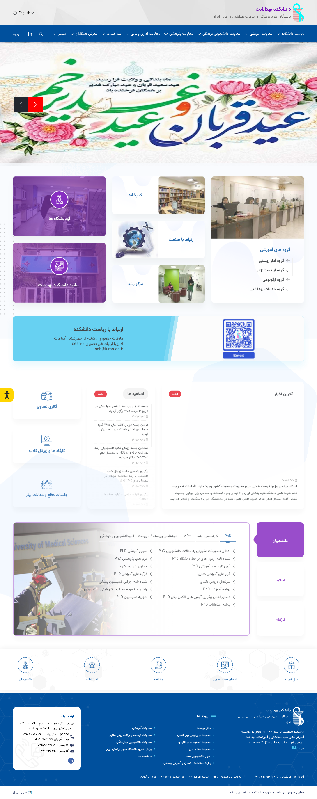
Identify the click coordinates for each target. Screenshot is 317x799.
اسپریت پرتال (22, 792)
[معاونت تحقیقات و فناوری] (188, 742)
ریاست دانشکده (290, 33)
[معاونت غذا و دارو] (188, 749)
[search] (41, 33)
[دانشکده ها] (129, 756)
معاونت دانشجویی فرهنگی (219, 33)
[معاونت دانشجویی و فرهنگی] (129, 742)
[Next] (21, 103)
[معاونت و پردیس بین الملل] (188, 735)
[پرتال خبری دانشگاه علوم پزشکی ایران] (129, 749)
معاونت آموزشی (258, 33)
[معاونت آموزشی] (129, 728)
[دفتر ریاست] (188, 728)
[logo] (270, 716)
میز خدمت (111, 33)
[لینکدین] (30, 33)
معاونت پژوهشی (178, 33)
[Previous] (35, 103)
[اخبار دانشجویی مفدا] (188, 756)
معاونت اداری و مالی (143, 33)
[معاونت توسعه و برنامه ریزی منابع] (129, 735)
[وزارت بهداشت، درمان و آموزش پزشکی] (188, 763)
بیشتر (59, 33)
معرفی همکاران (84, 33)
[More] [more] (296, 748)
